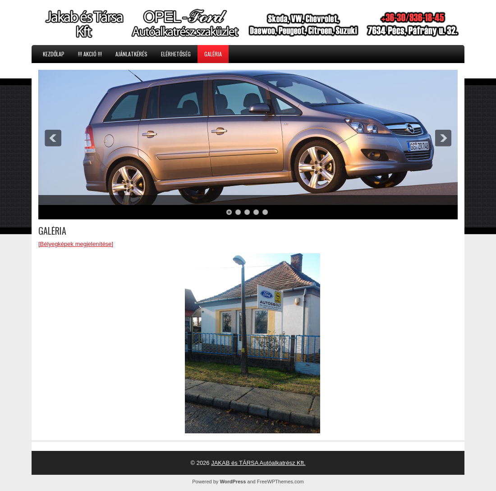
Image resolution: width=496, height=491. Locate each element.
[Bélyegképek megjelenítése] (75, 244)
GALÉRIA (213, 54)
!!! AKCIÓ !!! (90, 54)
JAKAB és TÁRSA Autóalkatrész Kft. (258, 462)
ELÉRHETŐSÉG (176, 54)
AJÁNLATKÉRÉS (131, 54)
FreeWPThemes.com (280, 481)
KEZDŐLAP (53, 54)
